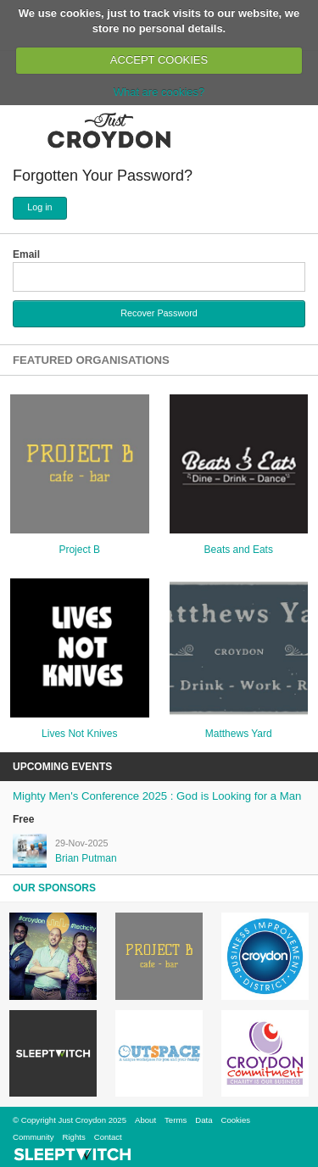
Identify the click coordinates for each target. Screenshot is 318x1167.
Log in (39, 207)
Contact (108, 1137)
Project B (79, 550)
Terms (176, 1120)
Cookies (235, 1120)
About (145, 1120)
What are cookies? (159, 92)
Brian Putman (86, 858)
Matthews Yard (238, 734)
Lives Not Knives (79, 734)
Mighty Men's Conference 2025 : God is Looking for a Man (157, 796)
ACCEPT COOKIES (159, 59)
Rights (74, 1137)
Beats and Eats (238, 550)
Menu (23, 129)
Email (26, 254)
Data (203, 1120)
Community (33, 1137)
